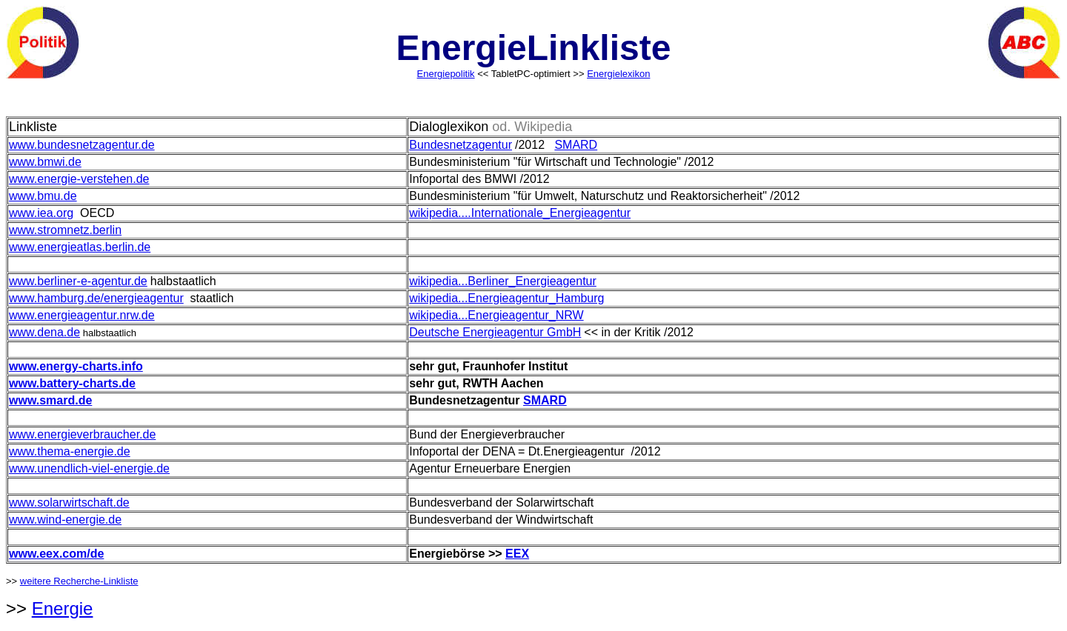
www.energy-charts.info (76, 366)
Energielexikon (618, 73)
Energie (62, 608)
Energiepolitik (446, 73)
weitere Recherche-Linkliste (79, 581)
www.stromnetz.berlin (65, 230)
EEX (517, 553)
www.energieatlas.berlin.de (79, 247)
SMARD (575, 144)
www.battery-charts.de (72, 383)
